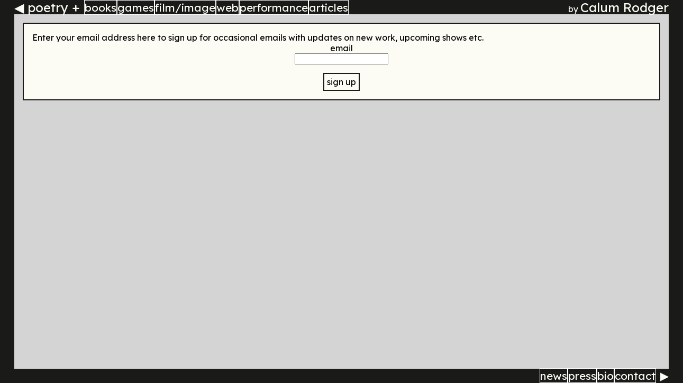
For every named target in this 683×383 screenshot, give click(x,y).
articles (328, 7)
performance (274, 7)
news (553, 375)
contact (635, 375)
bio (605, 375)
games (135, 7)
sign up (341, 82)
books (100, 7)
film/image (185, 7)
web (227, 7)
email (341, 48)
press (582, 375)
